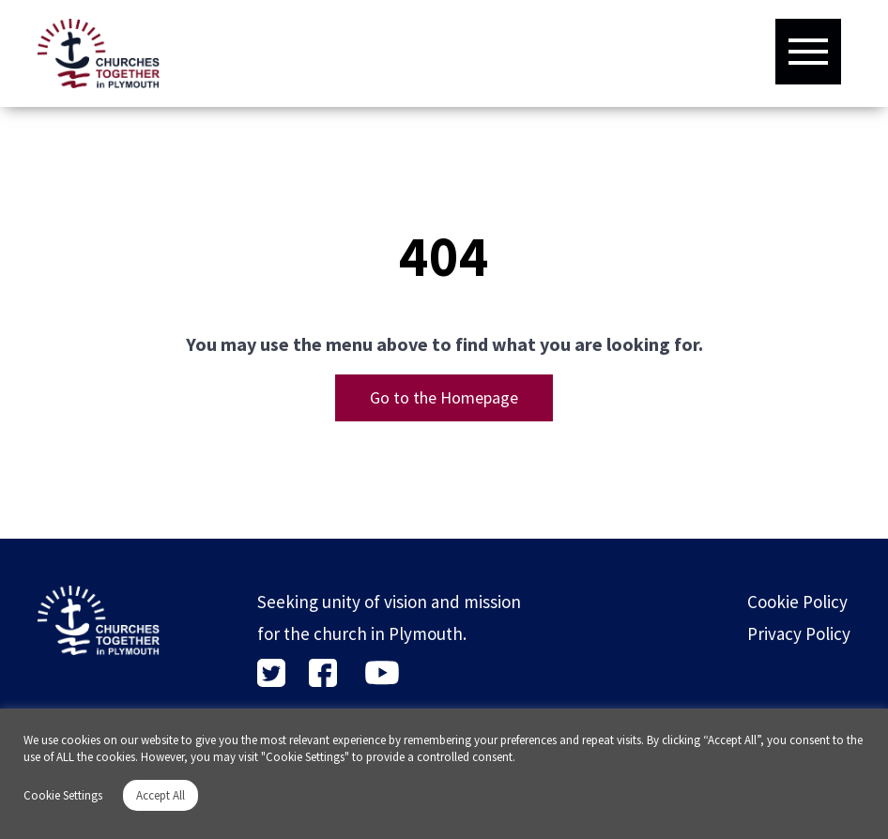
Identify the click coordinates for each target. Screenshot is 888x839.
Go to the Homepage (444, 397)
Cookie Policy (797, 601)
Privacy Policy (798, 633)
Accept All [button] (160, 795)
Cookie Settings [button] (62, 795)
